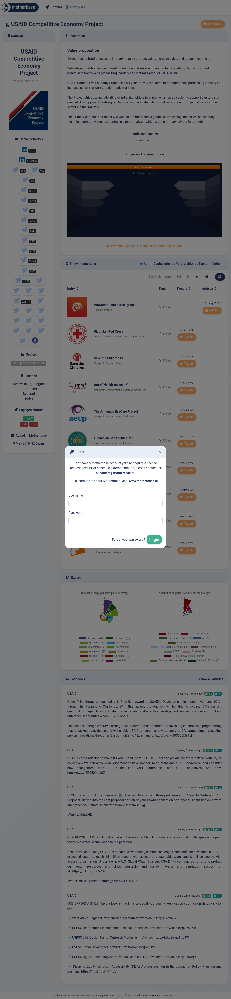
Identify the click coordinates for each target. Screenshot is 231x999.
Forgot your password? (128, 539)
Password (75, 513)
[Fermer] (159, 451)
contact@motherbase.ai (117, 473)
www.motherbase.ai (143, 481)
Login (154, 539)
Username (75, 495)
